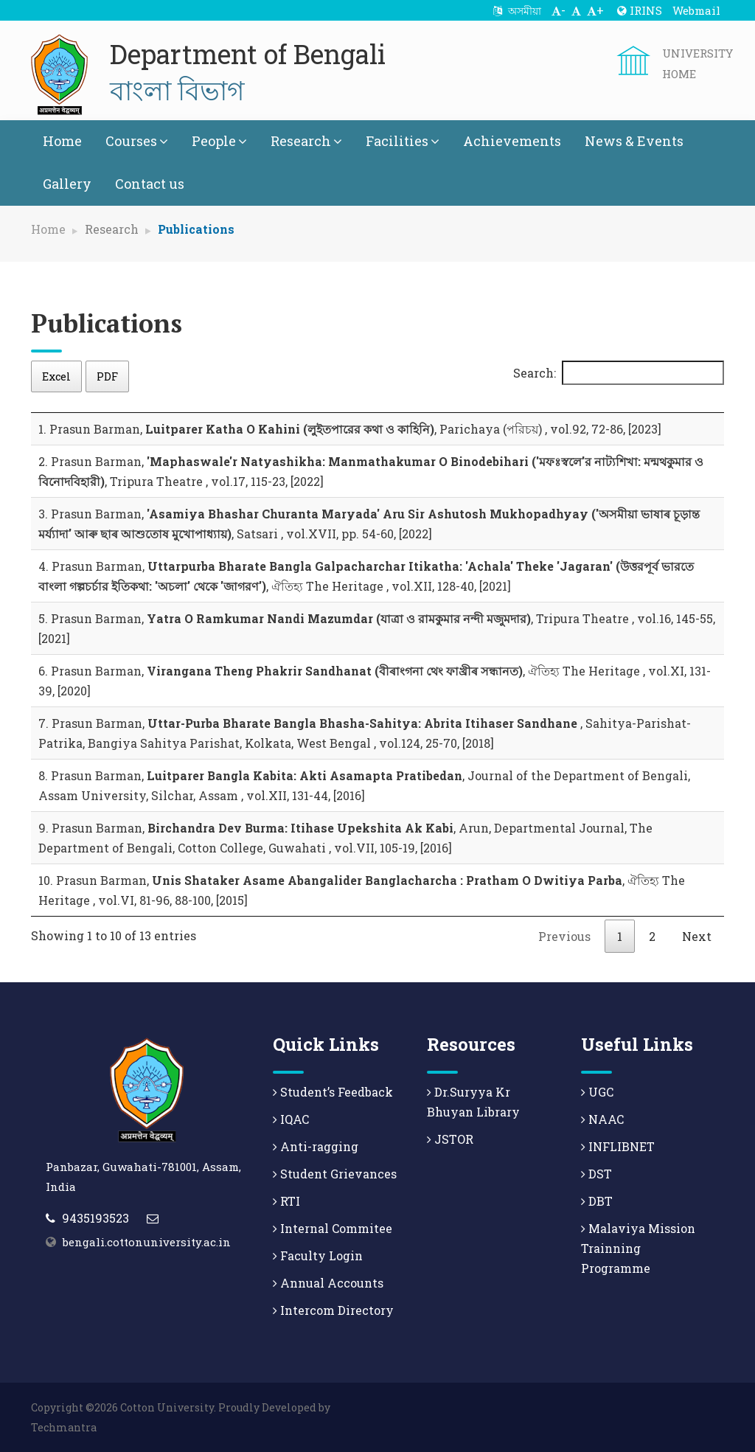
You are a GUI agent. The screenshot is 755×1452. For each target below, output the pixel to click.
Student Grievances (335, 1173)
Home (62, 141)
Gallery (67, 183)
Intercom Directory (333, 1310)
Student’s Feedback (333, 1092)
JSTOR (450, 1139)
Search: (618, 373)
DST (596, 1173)
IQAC (291, 1119)
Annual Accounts (328, 1283)
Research (306, 141)
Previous (564, 936)
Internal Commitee (332, 1228)
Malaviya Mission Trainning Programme (638, 1248)
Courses (136, 141)
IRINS (639, 10)
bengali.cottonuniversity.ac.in (147, 1241)
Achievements (512, 141)
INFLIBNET (618, 1146)
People (219, 141)
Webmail (696, 10)
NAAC (602, 1119)
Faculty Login (318, 1255)
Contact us (149, 183)
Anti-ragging (315, 1146)
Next (696, 936)
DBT (597, 1201)
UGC (597, 1092)
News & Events (634, 141)
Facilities (402, 141)
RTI (286, 1201)
